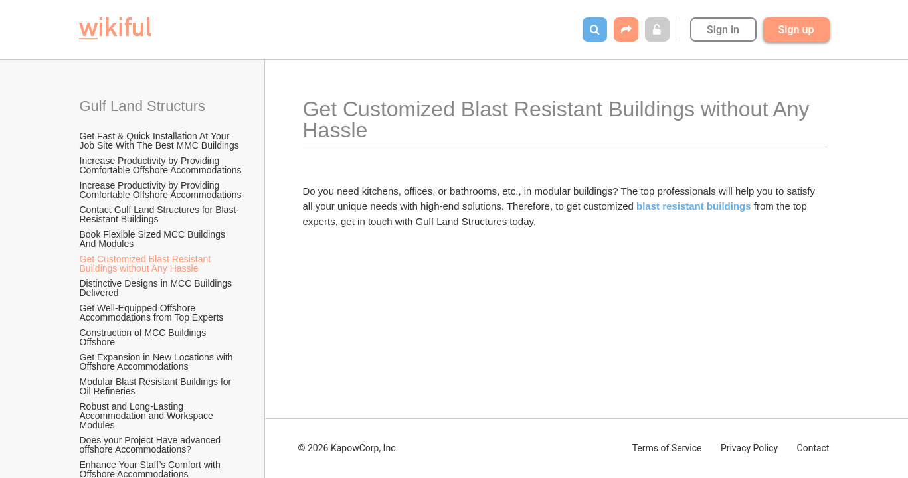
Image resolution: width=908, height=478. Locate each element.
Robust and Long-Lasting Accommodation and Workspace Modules (148, 415)
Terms (667, 448)
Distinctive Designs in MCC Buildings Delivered (157, 288)
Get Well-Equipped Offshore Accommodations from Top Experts (152, 313)
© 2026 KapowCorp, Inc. (348, 448)
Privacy (749, 448)
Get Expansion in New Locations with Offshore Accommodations (158, 362)
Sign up (796, 29)
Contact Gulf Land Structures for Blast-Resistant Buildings (159, 214)
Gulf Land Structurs (143, 106)
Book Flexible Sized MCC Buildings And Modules (154, 239)
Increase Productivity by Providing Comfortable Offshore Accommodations (161, 165)
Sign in (723, 29)
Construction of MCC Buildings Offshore (144, 337)
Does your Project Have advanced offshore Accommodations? (151, 445)
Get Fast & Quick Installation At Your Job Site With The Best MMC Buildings (159, 141)
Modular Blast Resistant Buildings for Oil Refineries (157, 386)
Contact (813, 448)
